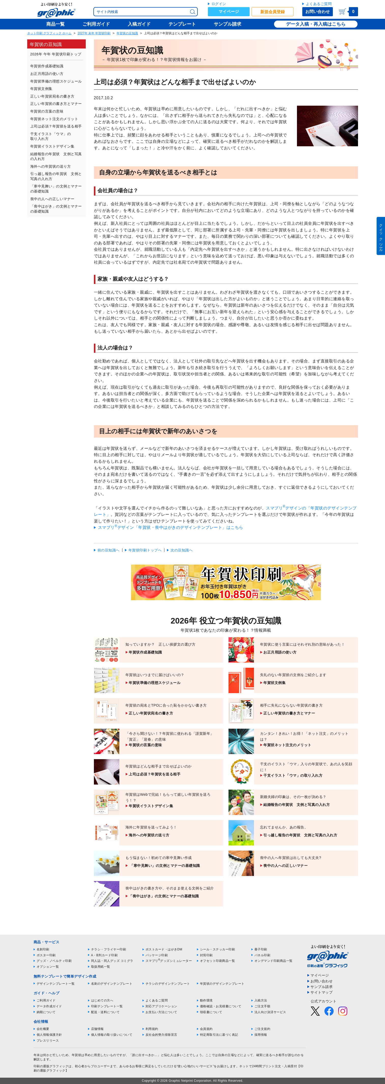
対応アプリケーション (161, 1006)
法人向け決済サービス (270, 1012)
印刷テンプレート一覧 (107, 1006)
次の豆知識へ (181, 550)
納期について (46, 1012)
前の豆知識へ (108, 550)
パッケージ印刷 (157, 955)
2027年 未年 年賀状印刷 (94, 33)
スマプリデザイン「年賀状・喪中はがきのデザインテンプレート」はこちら (170, 527)
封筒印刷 (206, 955)
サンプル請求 (321, 987)
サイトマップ (321, 992)
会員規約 (206, 1029)
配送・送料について (105, 1012)
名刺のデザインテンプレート (112, 983)
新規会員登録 (272, 12)
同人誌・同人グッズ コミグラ (112, 961)
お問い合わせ (317, 11)
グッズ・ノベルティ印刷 (54, 961)
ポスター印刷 (46, 955)
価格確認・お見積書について (220, 1006)
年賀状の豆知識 (127, 33)
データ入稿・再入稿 (306, 24)
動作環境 (206, 1000)
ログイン (218, 4)
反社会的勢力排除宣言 (161, 1035)
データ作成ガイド (49, 1006)
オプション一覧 (48, 966)
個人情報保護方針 (49, 1035)
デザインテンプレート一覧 (56, 983)
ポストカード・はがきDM (164, 949)
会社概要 (43, 1029)
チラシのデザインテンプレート (168, 983)
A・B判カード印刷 (104, 955)
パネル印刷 (262, 955)
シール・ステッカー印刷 (217, 949)
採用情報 (260, 1035)
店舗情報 (97, 1029)
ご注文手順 (262, 1006)
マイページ (229, 11)
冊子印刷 (260, 949)
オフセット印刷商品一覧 (217, 961)
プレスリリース (48, 1040)
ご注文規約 (262, 1029)
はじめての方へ (102, 1000)
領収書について (211, 1012)
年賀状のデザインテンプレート (222, 983)
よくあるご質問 (319, 4)
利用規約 (152, 1029)
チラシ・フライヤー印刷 (108, 949)
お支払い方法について (161, 1012)
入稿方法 (260, 1000)
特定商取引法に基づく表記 (219, 1035)
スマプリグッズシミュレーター (169, 961)
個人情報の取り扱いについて (112, 1035)
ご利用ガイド (46, 1000)
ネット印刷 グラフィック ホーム (49, 33)
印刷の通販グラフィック (51, 1066)
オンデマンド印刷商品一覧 (273, 961)
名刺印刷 (43, 949)
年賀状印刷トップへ (145, 550)
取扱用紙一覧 (100, 966)
